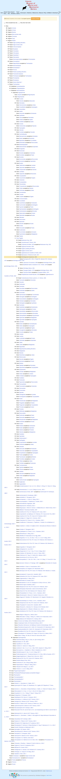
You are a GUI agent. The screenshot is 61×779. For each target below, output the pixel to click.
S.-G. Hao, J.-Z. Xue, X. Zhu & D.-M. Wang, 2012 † (29, 691)
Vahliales (21, 471)
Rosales (32, 417)
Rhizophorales (22, 419)
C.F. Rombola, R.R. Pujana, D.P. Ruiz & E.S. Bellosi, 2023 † (35, 633)
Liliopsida (19, 94)
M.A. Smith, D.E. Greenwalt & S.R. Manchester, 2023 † (36, 627)
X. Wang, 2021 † (27, 533)
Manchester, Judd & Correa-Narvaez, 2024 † (33, 588)
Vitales (20, 477)
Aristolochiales (22, 126)
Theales (21, 454)
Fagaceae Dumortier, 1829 (27, 246)
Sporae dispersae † (17, 82)
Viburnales (21, 473)
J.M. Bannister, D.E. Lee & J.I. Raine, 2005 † (32, 553)
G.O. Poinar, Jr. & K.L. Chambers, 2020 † (33, 593)
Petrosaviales (22, 388)
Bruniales (21, 157)
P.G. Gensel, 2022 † (21, 747)
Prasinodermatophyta (18, 73)
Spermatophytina (21, 90)
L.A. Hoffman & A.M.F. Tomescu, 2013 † (26, 699)
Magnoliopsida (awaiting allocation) (27, 348)
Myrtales (21, 363)
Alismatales (22, 103)
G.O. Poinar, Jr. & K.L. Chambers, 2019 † (33, 600)
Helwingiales (22, 303)
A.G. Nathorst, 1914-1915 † (24, 737)
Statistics (29, 12)
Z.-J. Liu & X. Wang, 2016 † (24, 668)
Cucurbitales (33, 140)
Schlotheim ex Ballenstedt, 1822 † (24, 727)
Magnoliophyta (16, 63)
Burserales (21, 161)
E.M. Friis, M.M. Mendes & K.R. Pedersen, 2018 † (33, 591)
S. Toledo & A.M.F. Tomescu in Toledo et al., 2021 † (28, 703)
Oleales (21, 373)
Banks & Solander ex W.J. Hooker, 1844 (35, 264)
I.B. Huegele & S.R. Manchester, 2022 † (32, 568)
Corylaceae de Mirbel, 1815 (27, 244)
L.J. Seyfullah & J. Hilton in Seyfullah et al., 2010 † (31, 650)
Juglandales (22, 328)
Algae (17, 44)
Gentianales (33, 113)
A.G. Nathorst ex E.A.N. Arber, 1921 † (26, 739)
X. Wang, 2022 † (27, 578)
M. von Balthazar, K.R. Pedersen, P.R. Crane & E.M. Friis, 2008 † (37, 514)
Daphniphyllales (23, 209)
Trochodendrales (23, 465)
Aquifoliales (22, 115)
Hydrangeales (22, 309)
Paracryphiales (22, 384)
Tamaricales (22, 450)
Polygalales (22, 403)
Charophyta (16, 51)
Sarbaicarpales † (23, 438)
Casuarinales (22, 177)
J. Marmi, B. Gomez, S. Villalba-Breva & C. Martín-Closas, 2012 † (38, 507)
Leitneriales (22, 340)
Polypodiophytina (21, 88)
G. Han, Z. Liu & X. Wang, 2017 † (28, 652)
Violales (21, 475)
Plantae (14, 40)
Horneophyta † (16, 61)
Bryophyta (15, 49)
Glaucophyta (16, 57)
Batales (21, 138)
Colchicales (22, 190)
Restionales (22, 415)
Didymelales (22, 215)
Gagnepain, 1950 (27, 503)
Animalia (14, 28)
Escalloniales (22, 230)
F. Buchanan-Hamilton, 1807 (28, 509)
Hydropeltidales (22, 315)
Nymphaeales (34, 307)
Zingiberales (22, 482)
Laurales (21, 336)
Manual (41, 12)
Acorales (21, 98)
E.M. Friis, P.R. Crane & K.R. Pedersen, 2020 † (33, 516)
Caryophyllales (22, 175)
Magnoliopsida (31, 94)
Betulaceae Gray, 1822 (26, 240)
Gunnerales (22, 292)
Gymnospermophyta (18, 59)
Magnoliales (22, 346)
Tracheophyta (32, 59)
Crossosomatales (23, 198)
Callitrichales (22, 165)
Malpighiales (34, 234)
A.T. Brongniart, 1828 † (22, 733)
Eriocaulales (22, 227)
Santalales (35, 136)
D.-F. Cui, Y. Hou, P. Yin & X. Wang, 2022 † (33, 551)
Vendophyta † (16, 755)
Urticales (21, 469)
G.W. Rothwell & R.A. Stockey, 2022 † (31, 618)
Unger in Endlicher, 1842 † (27, 584)
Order (17, 238)
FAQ (45, 12)
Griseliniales (22, 290)
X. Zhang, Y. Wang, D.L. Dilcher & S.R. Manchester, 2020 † (36, 616)
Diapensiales (22, 213)
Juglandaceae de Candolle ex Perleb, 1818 (31, 252)
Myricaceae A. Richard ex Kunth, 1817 (30, 254)
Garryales (32, 132)
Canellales (21, 171)
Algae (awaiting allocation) (19, 42)
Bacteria (14, 32)
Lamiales (33, 165)
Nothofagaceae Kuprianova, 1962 (29, 257)
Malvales (31, 188)
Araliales (21, 119)
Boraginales (22, 148)
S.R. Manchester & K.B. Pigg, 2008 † (30, 535)
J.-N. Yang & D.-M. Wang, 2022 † (24, 751)
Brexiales (21, 153)
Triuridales (21, 463)
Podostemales (22, 400)
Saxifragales (35, 205)
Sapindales (35, 146)
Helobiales (21, 301)
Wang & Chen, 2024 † (23, 660)
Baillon (27, 272)
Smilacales (21, 444)
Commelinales (22, 192)
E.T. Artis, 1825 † (23, 643)
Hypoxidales (22, 319)
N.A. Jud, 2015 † (26, 549)
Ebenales (21, 223)
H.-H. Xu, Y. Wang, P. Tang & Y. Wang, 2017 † (28, 693)
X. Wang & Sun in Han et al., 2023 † (29, 656)
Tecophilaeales (22, 452)
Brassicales (31, 138)
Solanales (21, 446)
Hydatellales (22, 307)
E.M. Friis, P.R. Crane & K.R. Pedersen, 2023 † (32, 631)
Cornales (21, 194)
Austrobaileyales (23, 134)
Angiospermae (21, 92)
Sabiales (21, 429)
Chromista (14, 36)
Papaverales (22, 382)
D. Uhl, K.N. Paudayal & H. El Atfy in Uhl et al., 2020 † (35, 582)
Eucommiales (22, 232)
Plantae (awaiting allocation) (19, 71)
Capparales (22, 173)
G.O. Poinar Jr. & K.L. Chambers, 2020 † (32, 520)
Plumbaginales (22, 396)
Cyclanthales (22, 202)
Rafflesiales (22, 411)
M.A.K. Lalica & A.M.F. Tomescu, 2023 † (26, 713)
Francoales (21, 280)
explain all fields (35, 18)
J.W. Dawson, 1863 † (22, 729)
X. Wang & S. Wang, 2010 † (26, 664)
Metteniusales (22, 357)
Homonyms (23, 12)
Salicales (21, 432)
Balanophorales (22, 136)
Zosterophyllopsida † (19, 679)
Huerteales (21, 305)
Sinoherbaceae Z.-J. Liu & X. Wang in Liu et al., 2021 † (32, 489)
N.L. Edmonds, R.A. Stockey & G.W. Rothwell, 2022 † (34, 607)
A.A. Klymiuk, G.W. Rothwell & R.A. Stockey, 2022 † (29, 749)
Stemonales (22, 448)
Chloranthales (22, 184)
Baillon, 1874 (28, 270)
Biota (16, 34)
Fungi (13, 38)
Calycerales (22, 167)
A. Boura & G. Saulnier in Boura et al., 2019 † (34, 595)
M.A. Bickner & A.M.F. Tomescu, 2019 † (26, 701)
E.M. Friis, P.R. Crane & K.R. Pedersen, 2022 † (29, 658)
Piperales (34, 126)
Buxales (21, 163)
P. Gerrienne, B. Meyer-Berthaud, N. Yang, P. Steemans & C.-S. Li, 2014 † (35, 725)
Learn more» (49, 775)
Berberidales (22, 142)
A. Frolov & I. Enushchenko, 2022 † (30, 566)
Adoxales (21, 101)
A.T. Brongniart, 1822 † (28, 497)
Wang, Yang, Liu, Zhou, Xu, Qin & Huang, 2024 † (30, 639)
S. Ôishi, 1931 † (20, 753)
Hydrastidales (22, 311)
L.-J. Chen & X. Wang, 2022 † (29, 499)
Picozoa (15, 69)
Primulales (21, 407)
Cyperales (21, 207)
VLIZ (29, 770)
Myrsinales (21, 361)
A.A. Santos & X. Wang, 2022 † (25, 645)
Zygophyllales (22, 484)
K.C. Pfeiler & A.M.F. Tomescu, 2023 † (25, 721)
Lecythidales (22, 338)
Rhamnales (22, 417)
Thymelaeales (22, 457)
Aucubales (21, 132)
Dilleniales (21, 217)
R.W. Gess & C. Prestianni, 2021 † (25, 697)
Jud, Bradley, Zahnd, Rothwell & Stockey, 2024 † (31, 621)
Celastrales (32, 153)
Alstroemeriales (22, 105)
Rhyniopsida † (17, 675)
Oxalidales (21, 378)
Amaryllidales (22, 107)
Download (55, 12)
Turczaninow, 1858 (30, 262)
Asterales (21, 130)
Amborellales (22, 109)
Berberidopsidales (23, 144)
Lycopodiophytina (21, 86)
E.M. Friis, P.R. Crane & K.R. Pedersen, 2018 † (34, 586)
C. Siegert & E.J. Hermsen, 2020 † (30, 518)
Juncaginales (22, 330)
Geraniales (33, 280)
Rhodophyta (16, 80)
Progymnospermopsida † (20, 670)
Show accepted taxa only (10, 23)
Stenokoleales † (17, 681)
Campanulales (22, 169)
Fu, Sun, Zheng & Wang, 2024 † (26, 662)
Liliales (34, 105)
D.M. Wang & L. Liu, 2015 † (25, 666)
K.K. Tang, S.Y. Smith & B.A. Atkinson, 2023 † (33, 555)
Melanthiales (22, 355)
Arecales (21, 123)
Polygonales (22, 405)
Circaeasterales (22, 186)
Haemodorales (22, 294)
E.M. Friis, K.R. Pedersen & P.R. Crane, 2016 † (33, 512)
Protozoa (24, 760)
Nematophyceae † (16, 757)
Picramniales (22, 390)
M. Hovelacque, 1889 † (28, 495)
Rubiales (21, 425)
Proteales (21, 409)
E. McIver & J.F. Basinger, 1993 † (29, 563)
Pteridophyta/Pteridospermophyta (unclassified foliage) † (27, 673)
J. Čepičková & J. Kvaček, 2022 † (31, 501)
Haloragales (22, 296)
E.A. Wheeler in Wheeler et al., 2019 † (32, 609)
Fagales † (27, 250)
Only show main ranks (25, 23)
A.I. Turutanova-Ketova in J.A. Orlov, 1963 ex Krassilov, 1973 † (35, 654)
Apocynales (22, 113)
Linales (21, 344)
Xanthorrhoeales (23, 479)
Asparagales (34, 107)
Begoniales (21, 140)
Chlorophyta (16, 53)
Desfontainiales (22, 211)
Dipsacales (32, 101)
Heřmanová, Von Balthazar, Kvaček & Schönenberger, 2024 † (35, 625)
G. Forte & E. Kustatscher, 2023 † (24, 745)
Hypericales (22, 317)
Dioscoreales (35, 159)
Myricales (21, 359)
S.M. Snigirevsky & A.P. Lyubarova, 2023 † (27, 723)
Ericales (33, 213)
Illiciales (21, 323)
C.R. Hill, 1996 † (22, 641)
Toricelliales (22, 459)
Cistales (21, 188)
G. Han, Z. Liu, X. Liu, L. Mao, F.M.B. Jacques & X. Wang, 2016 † (33, 648)
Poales (32, 155)
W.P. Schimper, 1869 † (23, 707)
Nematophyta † (16, 67)
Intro (2, 12)
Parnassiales (22, 386)
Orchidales (21, 375)
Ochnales (21, 371)
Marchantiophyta (17, 65)
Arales (20, 117)
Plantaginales (22, 394)
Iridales (21, 325)
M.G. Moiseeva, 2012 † (27, 505)
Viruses (13, 764)
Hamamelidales (22, 298)
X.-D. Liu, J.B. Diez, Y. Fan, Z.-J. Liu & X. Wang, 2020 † (35, 537)
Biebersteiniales (23, 146)
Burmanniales (22, 159)
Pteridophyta (16, 76)
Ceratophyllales (22, 182)
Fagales (33, 177)
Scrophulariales (22, 442)
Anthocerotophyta (17, 46)
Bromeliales (22, 155)
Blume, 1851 (18, 260)
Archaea (14, 30)
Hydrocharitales (22, 313)
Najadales (21, 365)
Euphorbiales (22, 234)
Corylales (21, 196)
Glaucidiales (22, 288)
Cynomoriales (22, 205)
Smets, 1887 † (27, 491)
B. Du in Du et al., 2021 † (29, 557)
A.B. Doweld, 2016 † (27, 580)
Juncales (21, 332)
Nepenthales (22, 367)
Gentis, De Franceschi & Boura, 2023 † (30, 623)
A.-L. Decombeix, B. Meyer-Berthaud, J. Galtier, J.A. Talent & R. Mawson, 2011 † (35, 689)
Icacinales (21, 321)
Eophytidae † (16, 55)
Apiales (21, 111)
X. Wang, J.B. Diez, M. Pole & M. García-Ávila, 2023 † (32, 635)
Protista (14, 760)
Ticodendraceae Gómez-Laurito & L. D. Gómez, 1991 (33, 278)
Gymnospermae (22, 637)
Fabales (21, 236)
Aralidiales (21, 121)
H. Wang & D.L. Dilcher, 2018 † (29, 614)
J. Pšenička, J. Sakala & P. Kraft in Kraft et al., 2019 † (29, 743)
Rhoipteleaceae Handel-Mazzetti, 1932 (30, 274)
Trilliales (21, 461)
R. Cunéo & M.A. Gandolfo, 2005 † (31, 574)
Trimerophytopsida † (18, 677)
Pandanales (34, 202)
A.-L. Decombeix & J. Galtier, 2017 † (24, 683)
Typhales (21, 467)
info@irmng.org (49, 770)
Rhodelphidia (16, 78)
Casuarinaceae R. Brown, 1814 (28, 242)
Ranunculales (34, 142)
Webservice (35, 12)
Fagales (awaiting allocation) (28, 248)
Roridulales (21, 421)
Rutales (21, 427)
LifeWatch (49, 12)
